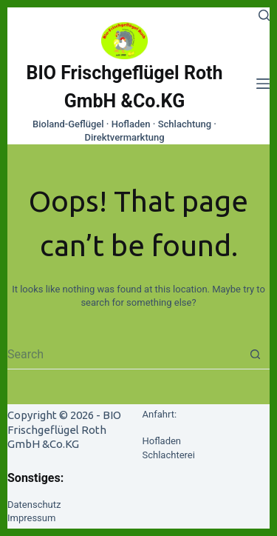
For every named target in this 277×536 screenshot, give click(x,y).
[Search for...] (123, 354)
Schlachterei (169, 454)
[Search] (264, 15)
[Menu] (263, 83)
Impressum (31, 517)
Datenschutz (34, 504)
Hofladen (162, 440)
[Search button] (255, 354)
